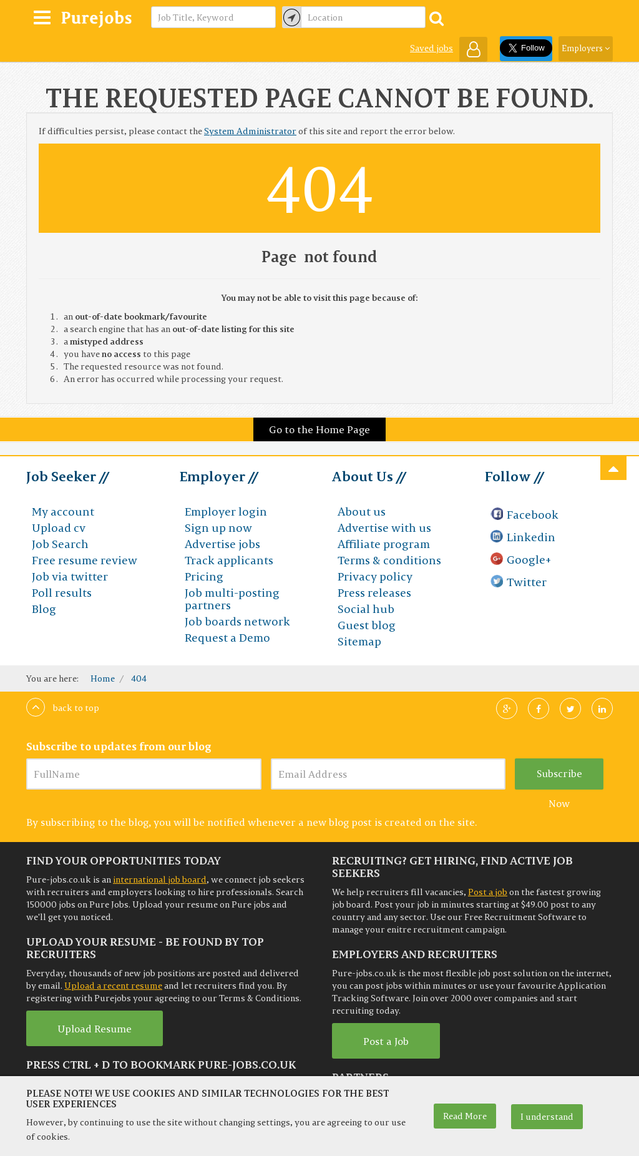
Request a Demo (227, 637)
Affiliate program (384, 544)
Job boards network (237, 621)
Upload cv (58, 528)
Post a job (487, 892)
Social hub (366, 609)
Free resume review (84, 560)
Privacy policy (375, 576)
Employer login (226, 511)
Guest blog (367, 625)
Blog (44, 609)
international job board (160, 879)
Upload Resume (94, 1028)
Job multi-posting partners (232, 598)
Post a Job (386, 1041)
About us (362, 511)
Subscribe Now (559, 778)
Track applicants (229, 560)
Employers (586, 48)
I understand (546, 1116)
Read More (465, 1116)
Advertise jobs (222, 544)
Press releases (374, 592)
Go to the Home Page (319, 429)
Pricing (204, 576)
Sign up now (218, 528)
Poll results (62, 592)
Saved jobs (431, 48)
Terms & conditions (389, 560)
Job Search (60, 544)
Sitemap (359, 641)
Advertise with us (384, 528)
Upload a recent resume (113, 985)
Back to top (62, 707)
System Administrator (250, 131)
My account (63, 511)
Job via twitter (70, 576)
